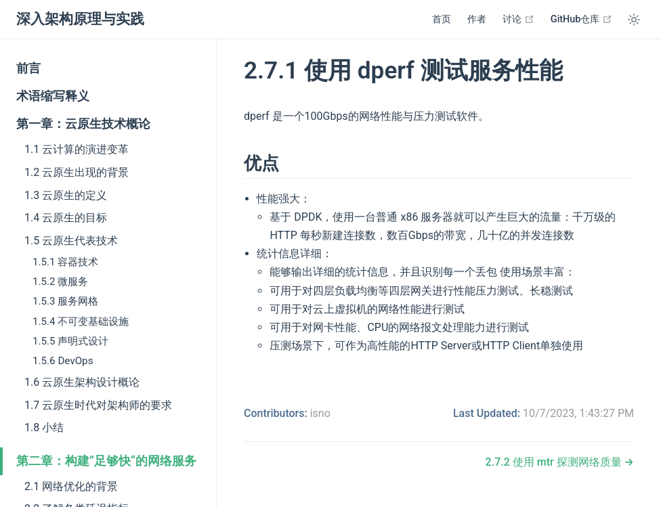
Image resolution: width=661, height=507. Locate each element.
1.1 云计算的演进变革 (76, 149)
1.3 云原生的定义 (65, 195)
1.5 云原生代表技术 (71, 240)
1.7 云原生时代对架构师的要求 (98, 405)
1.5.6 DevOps (63, 361)
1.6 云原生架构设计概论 (82, 382)
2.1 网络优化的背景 (71, 486)
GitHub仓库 (581, 19)
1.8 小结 (44, 427)
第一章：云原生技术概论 (83, 124)
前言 (28, 68)
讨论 (518, 19)
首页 (441, 19)
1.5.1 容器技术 (65, 262)
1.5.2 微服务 (60, 281)
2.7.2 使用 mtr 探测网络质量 (555, 462)
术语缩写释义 (52, 96)
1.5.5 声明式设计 (70, 341)
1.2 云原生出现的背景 (76, 172)
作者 (476, 19)
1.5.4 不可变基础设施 (81, 321)
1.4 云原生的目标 (65, 217)
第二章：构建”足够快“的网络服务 (106, 461)
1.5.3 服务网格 (65, 301)
